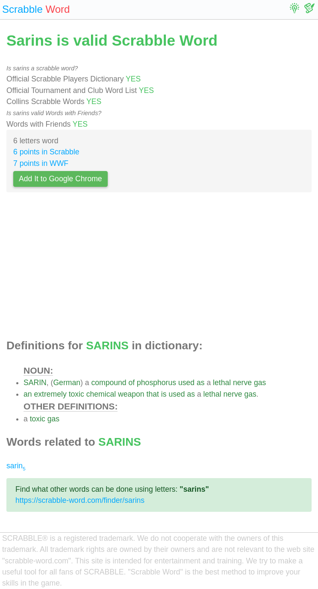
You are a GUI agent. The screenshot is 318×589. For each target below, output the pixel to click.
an (28, 394)
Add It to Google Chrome (60, 178)
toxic (76, 394)
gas (260, 382)
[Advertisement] (159, 268)
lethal (222, 382)
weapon (131, 394)
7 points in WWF (40, 163)
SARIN (35, 382)
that (153, 394)
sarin (16, 465)
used (186, 382)
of (131, 382)
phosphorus (156, 382)
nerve (242, 382)
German (66, 382)
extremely (50, 394)
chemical (101, 394)
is (164, 394)
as (201, 382)
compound (108, 382)
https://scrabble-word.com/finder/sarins (79, 500)
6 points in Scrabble (46, 152)
